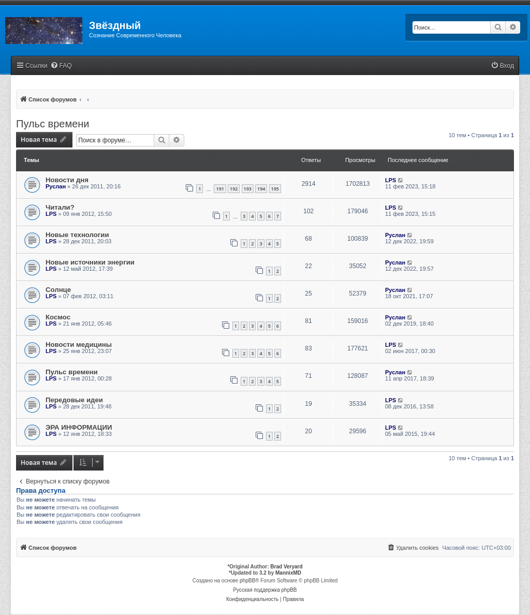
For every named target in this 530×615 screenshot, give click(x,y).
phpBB (247, 580)
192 (234, 188)
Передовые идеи (74, 400)
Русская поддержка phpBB (265, 590)
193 (248, 188)
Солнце (58, 290)
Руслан (56, 186)
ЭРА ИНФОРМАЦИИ (79, 427)
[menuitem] (61, 66)
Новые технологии (77, 235)
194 (261, 188)
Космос (58, 317)
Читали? (60, 207)
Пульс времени (53, 124)
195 (275, 188)
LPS (390, 180)
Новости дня (67, 180)
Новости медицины (79, 344)
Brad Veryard (286, 566)
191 (220, 188)
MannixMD (288, 573)
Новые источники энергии (90, 262)
